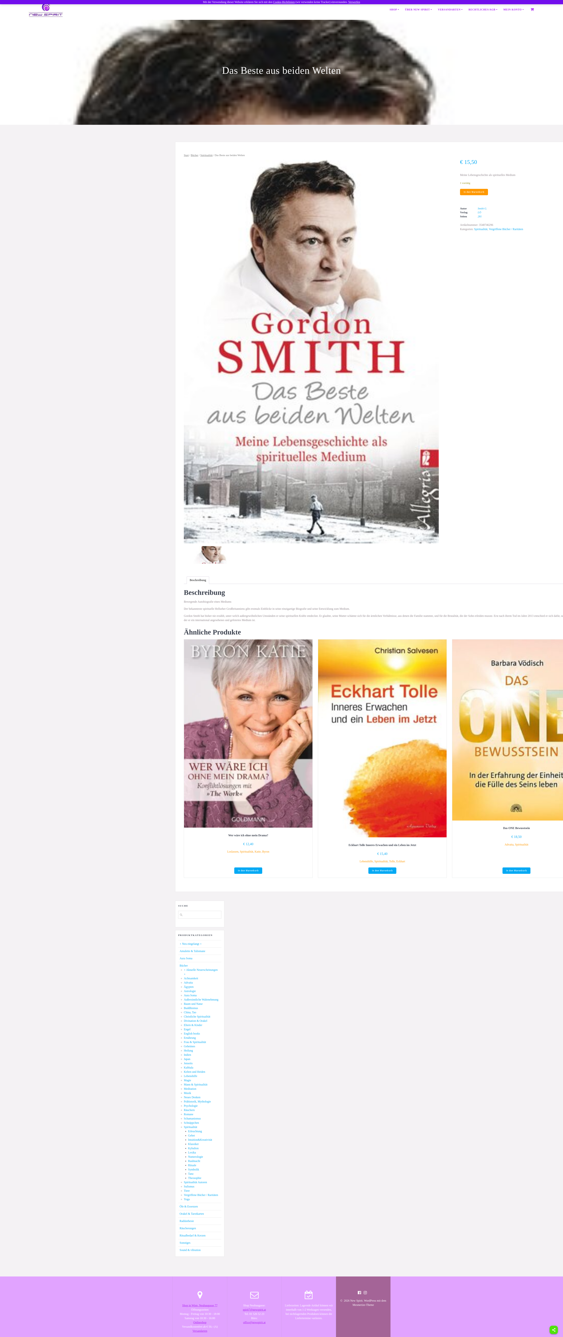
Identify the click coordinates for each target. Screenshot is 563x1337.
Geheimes (189, 1046)
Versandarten (449, 9)
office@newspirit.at (254, 1322)
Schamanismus (192, 1118)
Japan (187, 1059)
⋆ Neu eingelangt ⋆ (191, 944)
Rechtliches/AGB (482, 9)
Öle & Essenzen (189, 1206)
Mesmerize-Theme (363, 1305)
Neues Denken (192, 1097)
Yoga (187, 1199)
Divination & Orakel (195, 1021)
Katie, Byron (262, 851)
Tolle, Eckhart (397, 861)
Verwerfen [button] (354, 2)
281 (480, 216)
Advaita (509, 844)
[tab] (198, 580)
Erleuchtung (195, 1131)
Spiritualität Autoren (195, 1182)
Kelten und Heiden (194, 1072)
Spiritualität (206, 155)
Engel (187, 1029)
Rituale (192, 1165)
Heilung (188, 1050)
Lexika (192, 1152)
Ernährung (190, 1038)
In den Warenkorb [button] (248, 870)
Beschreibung (198, 580)
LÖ (479, 212)
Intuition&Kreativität (200, 1140)
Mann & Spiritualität (195, 1084)
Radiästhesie (187, 1221)
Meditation (190, 1089)
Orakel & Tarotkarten (192, 1214)
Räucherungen (188, 1228)
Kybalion (193, 1148)
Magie (187, 1080)
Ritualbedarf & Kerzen (193, 1235)
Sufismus (189, 1186)
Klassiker (193, 1144)
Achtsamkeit (191, 978)
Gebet (191, 1135)
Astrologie (190, 991)
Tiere (187, 1191)
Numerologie (195, 1157)
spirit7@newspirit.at (254, 1310)
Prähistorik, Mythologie (197, 1101)
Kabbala (188, 1067)
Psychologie (191, 1106)
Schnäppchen (191, 1123)
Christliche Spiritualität (197, 1016)
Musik (187, 1093)
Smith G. (482, 208)
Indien (187, 1055)
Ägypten (189, 987)
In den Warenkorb (474, 191)
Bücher (194, 155)
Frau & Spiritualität (195, 1042)
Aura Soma (186, 958)
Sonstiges (185, 1243)
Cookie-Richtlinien (284, 2)
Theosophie (194, 1178)
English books (192, 1033)
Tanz (191, 1174)
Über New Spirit (417, 9)
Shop (393, 9)
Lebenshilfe (366, 861)
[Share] (554, 1330)
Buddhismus (191, 1008)
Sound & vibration (190, 1250)
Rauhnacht (194, 1161)
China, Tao (190, 1012)
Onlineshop (199, 1322)
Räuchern (189, 1110)
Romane (188, 1114)
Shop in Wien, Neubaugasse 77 (199, 1305)
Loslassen (232, 851)
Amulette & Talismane (192, 951)
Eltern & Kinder (193, 1025)
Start (186, 155)
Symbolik (193, 1169)
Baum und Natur (193, 1004)
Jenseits (188, 1063)
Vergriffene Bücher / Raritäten (506, 229)
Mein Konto (512, 9)
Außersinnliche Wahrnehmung (201, 999)
